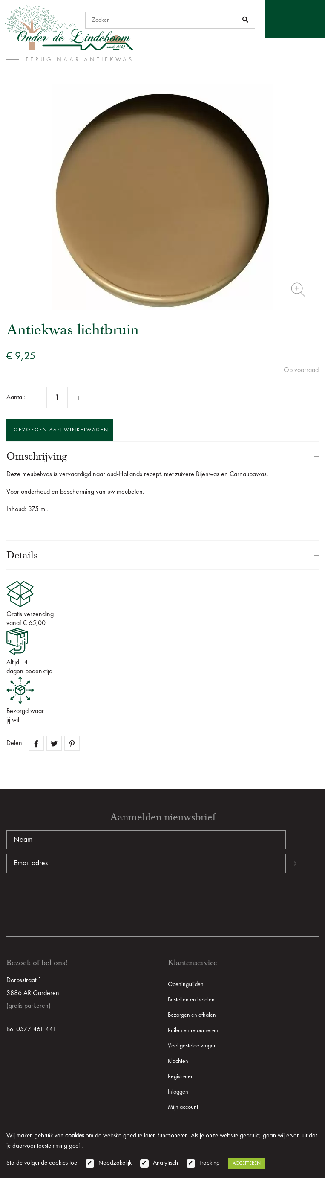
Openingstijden (186, 984)
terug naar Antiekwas (80, 60)
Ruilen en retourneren (193, 1030)
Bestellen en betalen (191, 1000)
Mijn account (183, 1107)
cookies (74, 1136)
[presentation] (71, 900)
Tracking (209, 1163)
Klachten (178, 1061)
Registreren (181, 1076)
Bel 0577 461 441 (31, 1029)
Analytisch (165, 1163)
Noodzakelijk (115, 1163)
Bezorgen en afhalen (192, 1015)
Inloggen (178, 1092)
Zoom (298, 289)
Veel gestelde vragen (192, 1046)
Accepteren (247, 1163)
